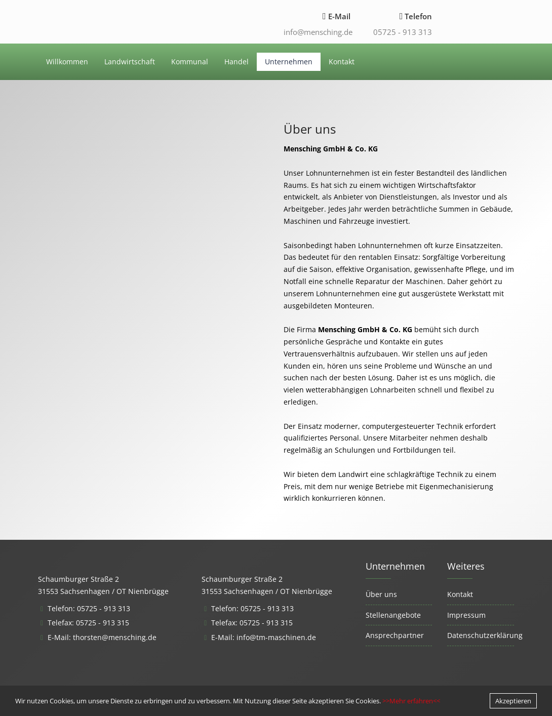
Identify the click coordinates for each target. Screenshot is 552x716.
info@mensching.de (318, 32)
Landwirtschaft (129, 61)
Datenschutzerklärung (485, 635)
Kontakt (341, 61)
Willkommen (67, 61)
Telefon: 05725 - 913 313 (89, 608)
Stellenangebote (393, 615)
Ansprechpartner (395, 635)
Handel (236, 61)
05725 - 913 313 (402, 32)
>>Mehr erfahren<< (411, 700)
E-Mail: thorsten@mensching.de (102, 637)
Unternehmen (288, 61)
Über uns (381, 594)
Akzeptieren (513, 700)
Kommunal (189, 61)
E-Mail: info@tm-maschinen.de (263, 637)
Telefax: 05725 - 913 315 (88, 622)
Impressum (466, 615)
